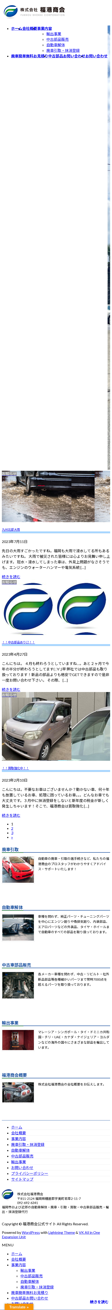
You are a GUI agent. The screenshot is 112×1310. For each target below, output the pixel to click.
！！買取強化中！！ (15, 768)
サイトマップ (22, 1179)
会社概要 (18, 1133)
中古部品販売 (57, 39)
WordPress (31, 1232)
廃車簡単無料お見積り (29, 1292)
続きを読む (11, 576)
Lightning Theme (61, 1232)
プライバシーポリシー (29, 1173)
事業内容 (18, 1138)
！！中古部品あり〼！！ (18, 642)
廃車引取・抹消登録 (63, 50)
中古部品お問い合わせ (29, 1298)
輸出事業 (53, 33)
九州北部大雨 (11, 529)
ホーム (16, 1127)
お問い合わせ (22, 1167)
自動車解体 (55, 45)
